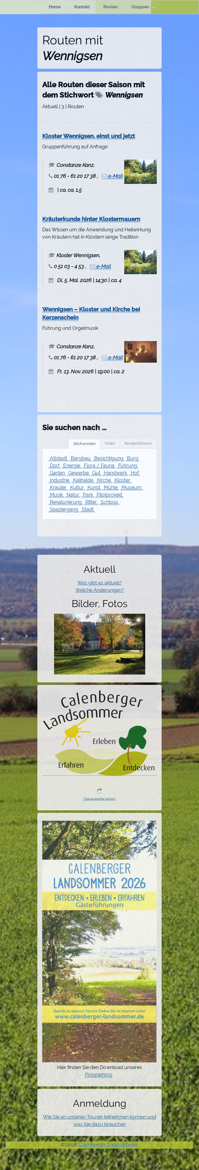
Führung (127, 465)
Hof (134, 473)
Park (88, 495)
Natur (73, 495)
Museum (131, 487)
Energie (71, 465)
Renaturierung (66, 502)
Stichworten (84, 443)
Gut (96, 473)
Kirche (104, 480)
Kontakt (85, 7)
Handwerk (115, 473)
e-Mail (112, 176)
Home (58, 7)
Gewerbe (78, 473)
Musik (56, 495)
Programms (98, 1075)
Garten (57, 473)
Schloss (109, 502)
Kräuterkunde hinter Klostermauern (91, 219)
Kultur (77, 487)
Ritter (91, 502)
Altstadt (58, 458)
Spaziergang (64, 509)
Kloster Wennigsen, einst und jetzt (88, 136)
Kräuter (58, 487)
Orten (110, 443)
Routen (113, 7)
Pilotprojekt (109, 495)
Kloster (122, 480)
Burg (132, 458)
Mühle (111, 487)
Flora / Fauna (99, 465)
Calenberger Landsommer (108, 1145)
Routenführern (138, 443)
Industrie (59, 480)
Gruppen (143, 7)
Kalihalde (83, 480)
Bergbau (81, 458)
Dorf (55, 465)
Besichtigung (109, 458)
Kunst (93, 487)
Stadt (88, 509)
